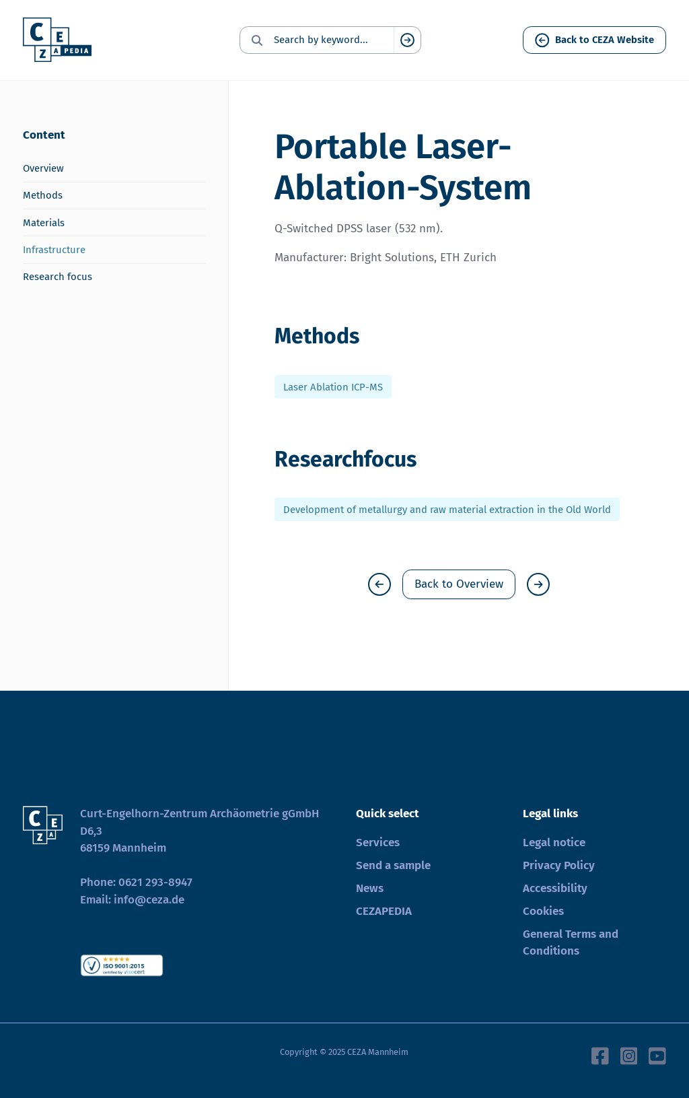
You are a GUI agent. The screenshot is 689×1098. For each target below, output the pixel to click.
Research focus (57, 277)
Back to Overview (458, 584)
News (370, 888)
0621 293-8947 (155, 882)
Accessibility (555, 888)
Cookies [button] (543, 911)
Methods (43, 195)
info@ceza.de (149, 900)
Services (378, 842)
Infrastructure (54, 250)
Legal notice (554, 842)
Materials (44, 223)
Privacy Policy (559, 865)
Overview (43, 168)
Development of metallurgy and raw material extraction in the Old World (447, 510)
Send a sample (393, 865)
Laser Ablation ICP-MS (333, 386)
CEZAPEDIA (384, 911)
